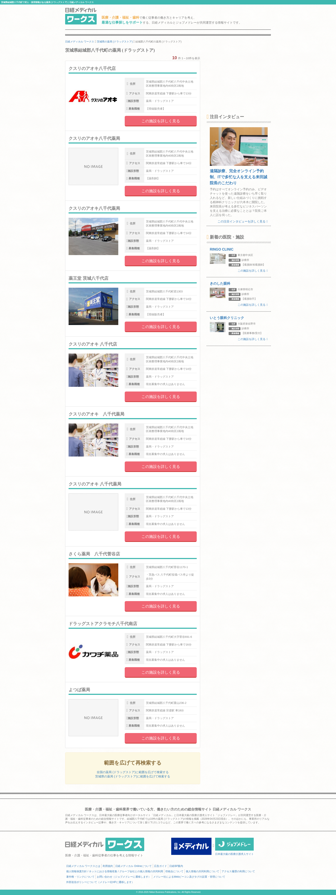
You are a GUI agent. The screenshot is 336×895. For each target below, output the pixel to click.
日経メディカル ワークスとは (83, 866)
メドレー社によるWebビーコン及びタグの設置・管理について (189, 876)
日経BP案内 (176, 866)
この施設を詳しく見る (160, 121)
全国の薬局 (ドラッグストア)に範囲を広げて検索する (132, 772)
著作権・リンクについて (80, 876)
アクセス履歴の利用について (238, 871)
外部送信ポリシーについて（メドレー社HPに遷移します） (100, 882)
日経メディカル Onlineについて (133, 866)
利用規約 (108, 866)
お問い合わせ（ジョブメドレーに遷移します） (124, 876)
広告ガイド (160, 866)
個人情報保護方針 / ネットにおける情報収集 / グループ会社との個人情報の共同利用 (114, 871)
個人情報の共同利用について (202, 871)
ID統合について (174, 871)
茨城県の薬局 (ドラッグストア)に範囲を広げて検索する (132, 776)
